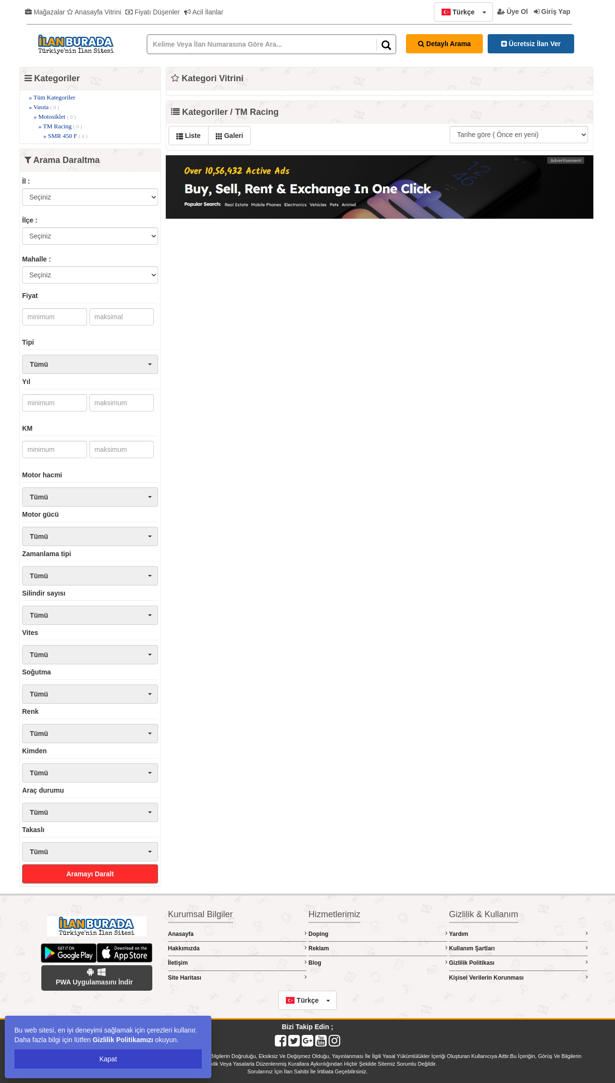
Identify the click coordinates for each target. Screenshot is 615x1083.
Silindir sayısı (43, 593)
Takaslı (33, 830)
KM (27, 428)
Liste (188, 135)
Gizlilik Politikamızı (123, 1040)
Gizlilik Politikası (518, 962)
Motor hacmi (42, 475)
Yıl (26, 382)
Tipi (28, 342)
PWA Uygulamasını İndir (94, 977)
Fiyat (30, 295)
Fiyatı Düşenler (152, 12)
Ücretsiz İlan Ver (531, 44)
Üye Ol (512, 11)
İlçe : (29, 220)
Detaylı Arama (444, 44)
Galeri (230, 135)
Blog (377, 962)
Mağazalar (45, 12)
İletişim (237, 962)
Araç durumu (43, 790)
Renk (30, 711)
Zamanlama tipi (46, 554)
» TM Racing (60, 126)
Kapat (108, 1059)
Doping (377, 933)
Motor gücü (40, 514)
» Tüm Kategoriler (52, 97)
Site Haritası (237, 977)
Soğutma (36, 672)
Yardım (518, 933)
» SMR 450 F (65, 135)
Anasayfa (237, 933)
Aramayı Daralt (90, 874)
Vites (30, 632)
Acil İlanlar (203, 12)
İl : (26, 181)
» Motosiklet (55, 116)
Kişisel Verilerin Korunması (518, 977)
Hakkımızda (237, 948)
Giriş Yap (552, 11)
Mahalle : (36, 259)
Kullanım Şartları (518, 948)
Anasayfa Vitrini (94, 12)
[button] (463, 12)
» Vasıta (44, 107)
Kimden (34, 751)
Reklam (377, 948)
